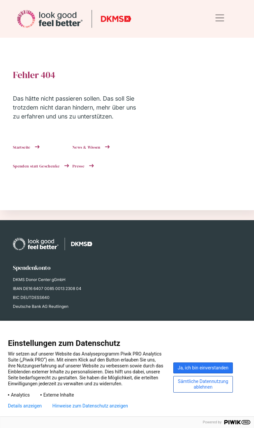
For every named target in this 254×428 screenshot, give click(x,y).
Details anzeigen (25, 405)
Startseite (22, 147)
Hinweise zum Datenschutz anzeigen (90, 405)
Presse (79, 166)
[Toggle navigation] (220, 18)
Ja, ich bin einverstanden (203, 367)
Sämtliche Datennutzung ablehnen (203, 384)
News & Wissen (87, 147)
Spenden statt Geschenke (37, 166)
